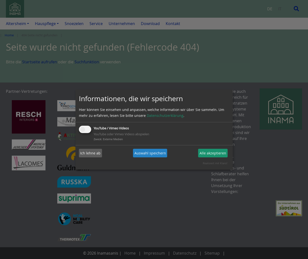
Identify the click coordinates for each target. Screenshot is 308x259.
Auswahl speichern (150, 153)
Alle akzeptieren (213, 153)
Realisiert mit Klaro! (215, 163)
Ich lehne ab (90, 153)
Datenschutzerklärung (165, 115)
